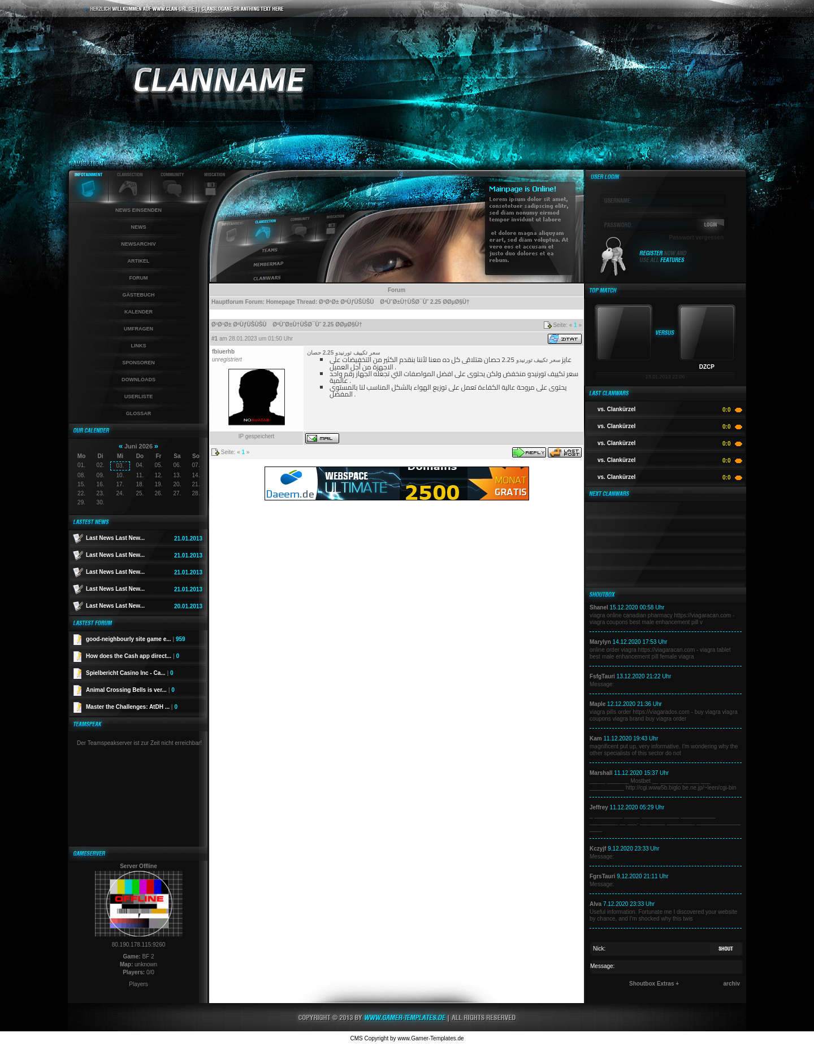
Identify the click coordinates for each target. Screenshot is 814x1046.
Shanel (599, 607)
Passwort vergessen (696, 237)
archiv (732, 983)
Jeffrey (599, 807)
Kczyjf (598, 848)
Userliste (138, 396)
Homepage (280, 302)
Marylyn (600, 642)
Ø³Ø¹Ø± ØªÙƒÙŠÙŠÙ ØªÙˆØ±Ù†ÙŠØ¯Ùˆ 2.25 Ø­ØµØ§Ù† (394, 302)
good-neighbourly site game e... (135, 639)
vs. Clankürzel (616, 409)
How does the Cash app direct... (132, 656)
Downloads (138, 379)
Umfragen (138, 329)
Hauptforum (227, 302)
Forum (138, 278)
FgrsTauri (602, 876)
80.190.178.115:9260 (139, 945)
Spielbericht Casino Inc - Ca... (130, 673)
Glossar (138, 413)
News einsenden (138, 210)
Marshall (601, 773)
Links (138, 345)
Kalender (138, 312)
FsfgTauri (602, 676)
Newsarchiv (138, 244)
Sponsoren (138, 362)
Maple (597, 704)
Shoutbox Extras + (654, 983)
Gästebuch (138, 295)
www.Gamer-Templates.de (430, 1038)
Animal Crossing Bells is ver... (130, 690)
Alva (595, 904)
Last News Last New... (115, 538)
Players (138, 984)
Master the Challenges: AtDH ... (131, 707)
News (138, 227)
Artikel (139, 261)
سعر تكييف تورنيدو (538, 360)
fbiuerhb (223, 351)
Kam (596, 738)
